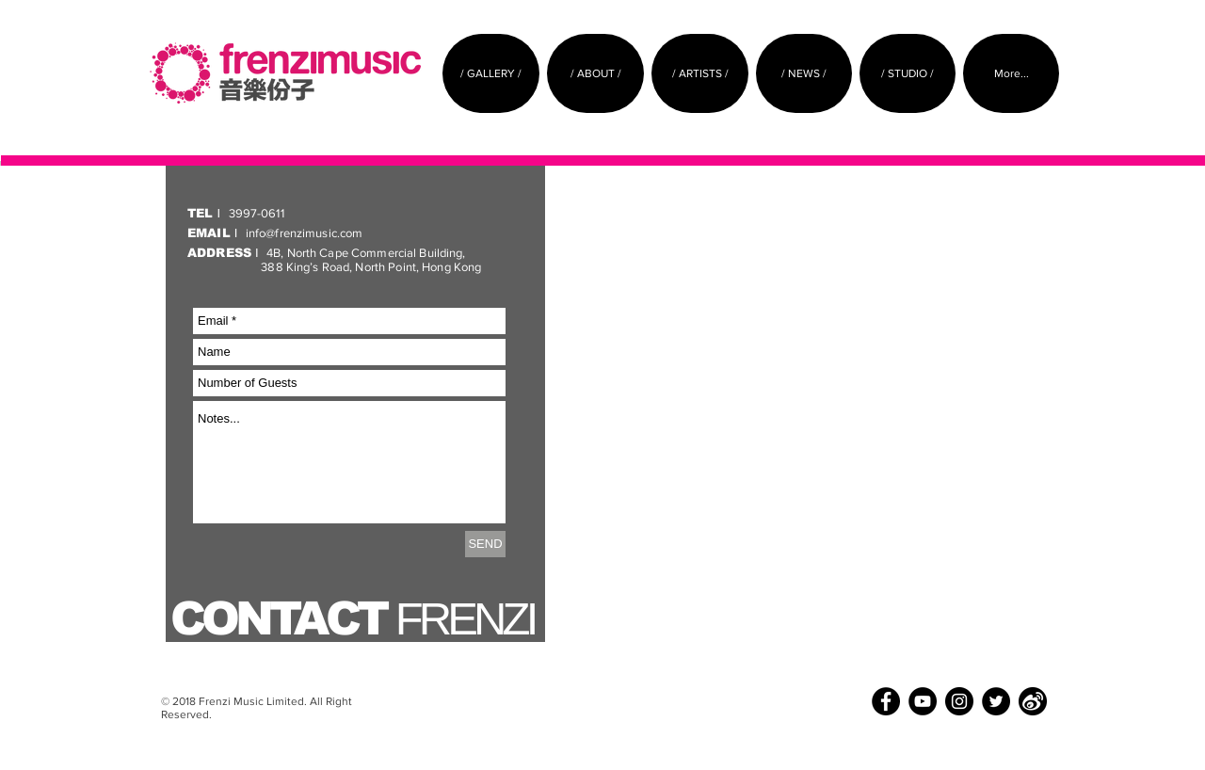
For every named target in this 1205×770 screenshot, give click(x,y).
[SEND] (485, 544)
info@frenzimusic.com (274, 233)
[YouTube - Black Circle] (922, 701)
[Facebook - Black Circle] (886, 701)
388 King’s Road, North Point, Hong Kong (334, 267)
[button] (595, 73)
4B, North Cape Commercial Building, (328, 253)
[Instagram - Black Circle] (959, 701)
